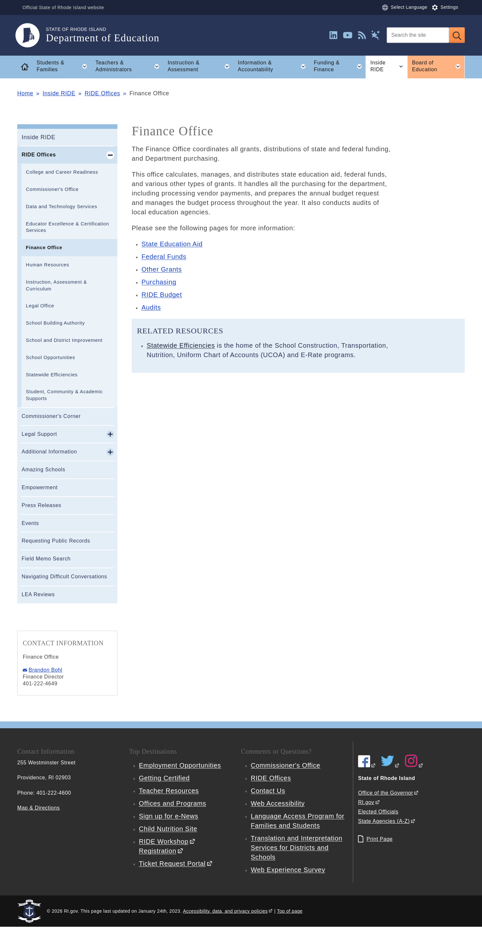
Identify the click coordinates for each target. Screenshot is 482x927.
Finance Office (44, 247)
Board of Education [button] (438, 66)
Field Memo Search (46, 558)
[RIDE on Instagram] (414, 765)
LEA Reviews (38, 594)
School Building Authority (55, 323)
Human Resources (47, 264)
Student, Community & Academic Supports (64, 395)
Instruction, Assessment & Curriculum (56, 285)
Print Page (380, 839)
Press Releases (41, 505)
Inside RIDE (59, 93)
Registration (157, 850)
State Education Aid (172, 244)
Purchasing (158, 282)
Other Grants (161, 269)
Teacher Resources (169, 790)
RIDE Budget (161, 294)
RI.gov (366, 802)
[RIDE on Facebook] (367, 765)
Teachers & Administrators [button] (129, 66)
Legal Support (39, 434)
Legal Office (40, 305)
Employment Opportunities (180, 765)
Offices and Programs (172, 803)
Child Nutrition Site (168, 828)
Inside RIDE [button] (389, 66)
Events (30, 523)
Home (25, 93)
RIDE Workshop (163, 841)
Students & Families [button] (64, 66)
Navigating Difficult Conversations (64, 576)
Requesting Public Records (56, 541)
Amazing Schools (43, 469)
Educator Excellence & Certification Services (67, 227)
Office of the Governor (385, 793)
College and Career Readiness (62, 172)
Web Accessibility (278, 803)
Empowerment (40, 487)
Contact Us (268, 790)
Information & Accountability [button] (273, 66)
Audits (151, 307)
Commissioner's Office (52, 189)
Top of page (290, 911)
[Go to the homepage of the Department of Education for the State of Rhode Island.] (31, 35)
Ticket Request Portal (172, 863)
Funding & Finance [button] (340, 66)
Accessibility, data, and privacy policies (225, 911)
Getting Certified (164, 778)
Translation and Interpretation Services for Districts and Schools (296, 848)
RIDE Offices (102, 93)
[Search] (418, 35)
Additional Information (49, 451)
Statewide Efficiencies (52, 374)
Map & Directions (38, 808)
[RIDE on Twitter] (390, 765)
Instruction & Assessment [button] (200, 66)
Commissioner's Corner (51, 416)
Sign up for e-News (168, 816)
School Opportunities (50, 357)
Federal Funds (163, 256)
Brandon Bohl (45, 670)
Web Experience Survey (288, 869)
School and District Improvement (64, 340)
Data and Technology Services (61, 206)
